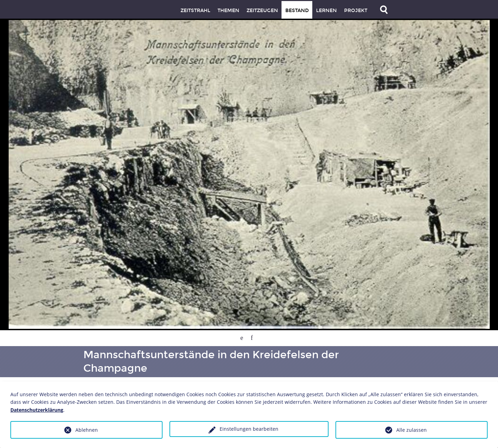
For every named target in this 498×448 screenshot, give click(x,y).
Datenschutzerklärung (36, 410)
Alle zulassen (411, 430)
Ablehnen (86, 430)
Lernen (326, 10)
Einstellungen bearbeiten (249, 429)
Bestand (297, 10)
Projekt (355, 10)
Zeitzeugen (262, 10)
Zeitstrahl (195, 10)
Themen (228, 10)
